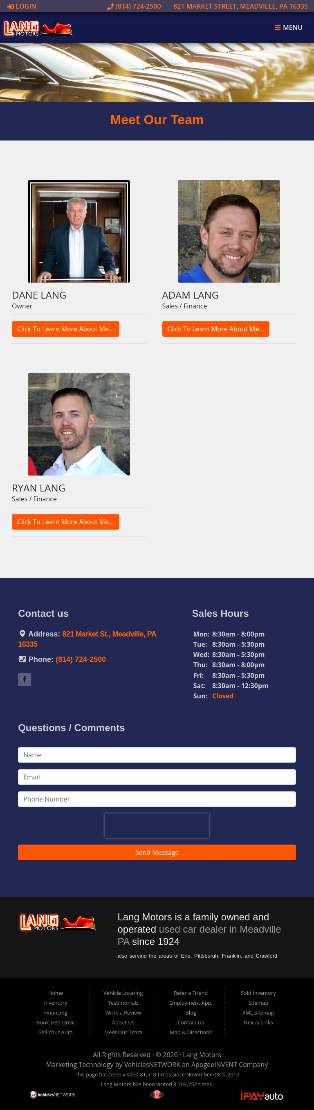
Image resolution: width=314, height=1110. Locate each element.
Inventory (55, 1002)
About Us (123, 1022)
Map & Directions (191, 1032)
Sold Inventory (258, 993)
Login (21, 6)
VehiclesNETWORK (152, 1064)
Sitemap (259, 1002)
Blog (191, 1012)
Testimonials (123, 1002)
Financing (55, 1012)
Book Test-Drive (55, 1022)
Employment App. (191, 1002)
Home (55, 993)
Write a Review (123, 1012)
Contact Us (190, 1022)
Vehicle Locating (123, 993)
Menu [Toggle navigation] (288, 27)
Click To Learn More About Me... (65, 328)
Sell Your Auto (55, 1032)
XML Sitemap (258, 1012)
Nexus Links (258, 1022)
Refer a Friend (191, 993)
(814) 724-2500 (134, 6)
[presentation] (157, 825)
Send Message (157, 852)
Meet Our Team (123, 1032)
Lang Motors (202, 1054)
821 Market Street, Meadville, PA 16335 (236, 6)
